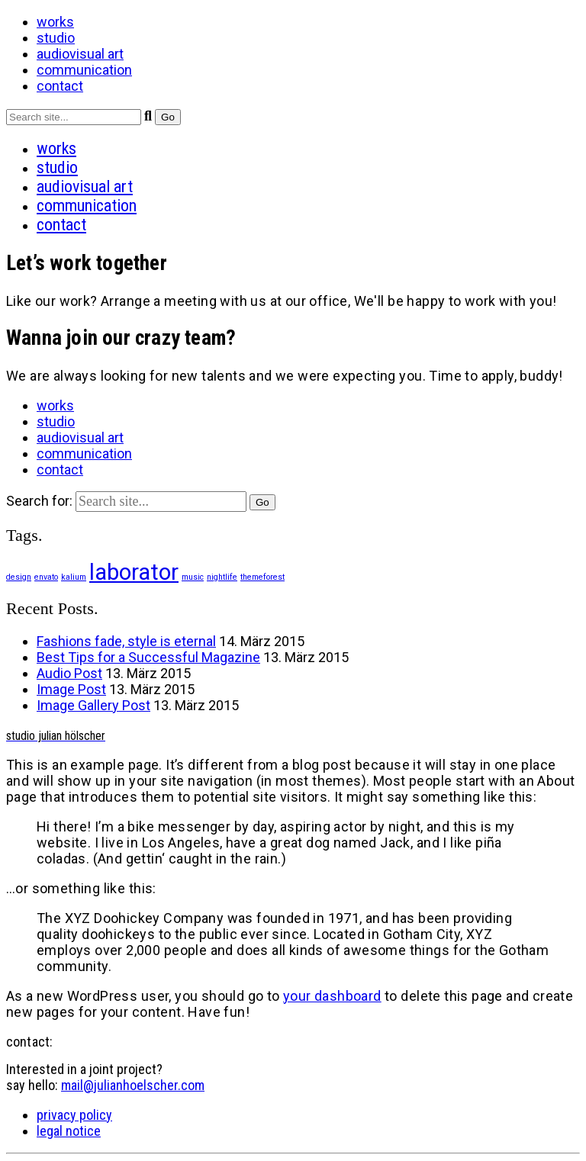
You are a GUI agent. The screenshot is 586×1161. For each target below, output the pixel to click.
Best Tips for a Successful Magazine (148, 657)
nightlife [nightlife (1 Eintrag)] (222, 577)
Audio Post (69, 673)
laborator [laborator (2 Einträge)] (134, 572)
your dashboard (332, 996)
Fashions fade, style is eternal (126, 641)
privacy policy (74, 1115)
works (55, 22)
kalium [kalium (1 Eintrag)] (73, 577)
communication (84, 70)
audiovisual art (80, 54)
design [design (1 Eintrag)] (18, 577)
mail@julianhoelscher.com (132, 1085)
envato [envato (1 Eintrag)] (46, 577)
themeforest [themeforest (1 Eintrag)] (262, 577)
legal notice (69, 1131)
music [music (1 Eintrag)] (193, 577)
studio (56, 38)
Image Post (71, 689)
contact (60, 86)
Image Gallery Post (93, 705)
